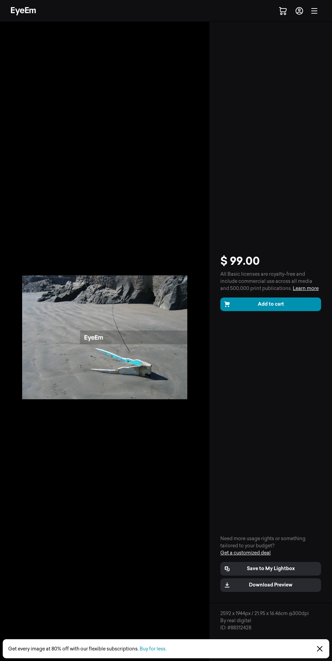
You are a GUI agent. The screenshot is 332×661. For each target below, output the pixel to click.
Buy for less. (153, 649)
